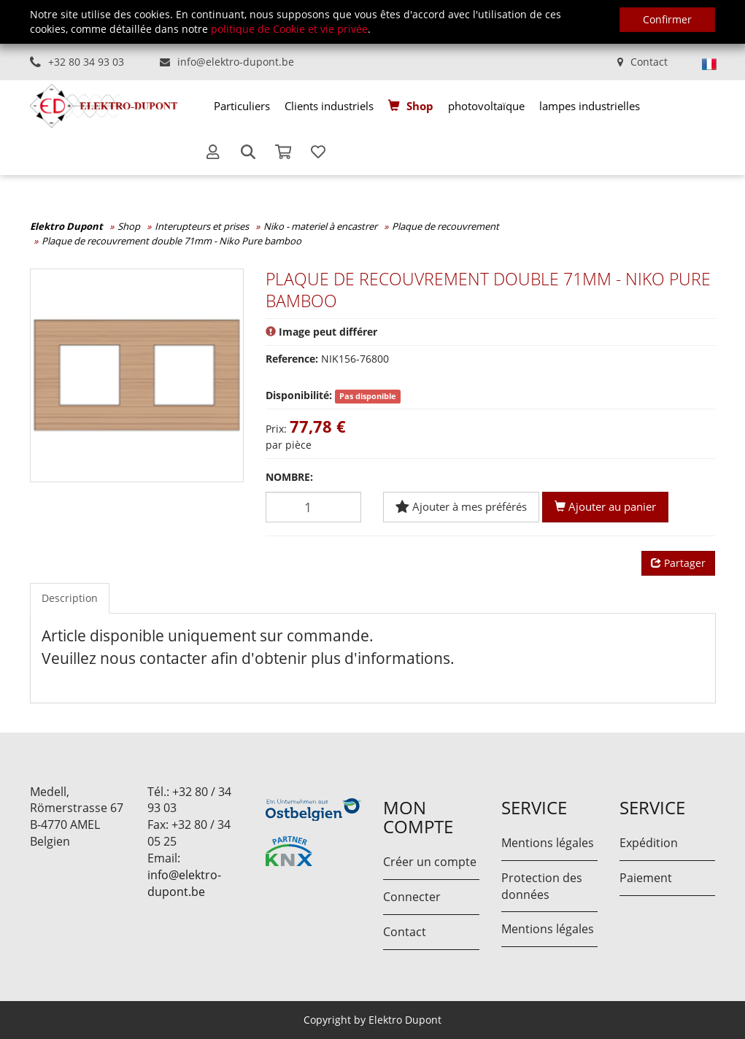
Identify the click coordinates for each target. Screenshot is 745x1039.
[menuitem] (241, 105)
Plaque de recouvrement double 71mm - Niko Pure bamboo (171, 240)
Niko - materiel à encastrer (320, 226)
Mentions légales (547, 843)
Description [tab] (70, 598)
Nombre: (289, 477)
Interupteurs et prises (202, 226)
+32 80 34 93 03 (86, 62)
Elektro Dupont (66, 226)
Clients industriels (329, 106)
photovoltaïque (486, 106)
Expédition (648, 843)
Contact (649, 62)
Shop (419, 106)
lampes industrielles (589, 106)
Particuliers (242, 106)
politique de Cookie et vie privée (289, 29)
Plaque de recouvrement (445, 226)
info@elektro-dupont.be (235, 62)
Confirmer (667, 19)
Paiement (645, 878)
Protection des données (541, 886)
